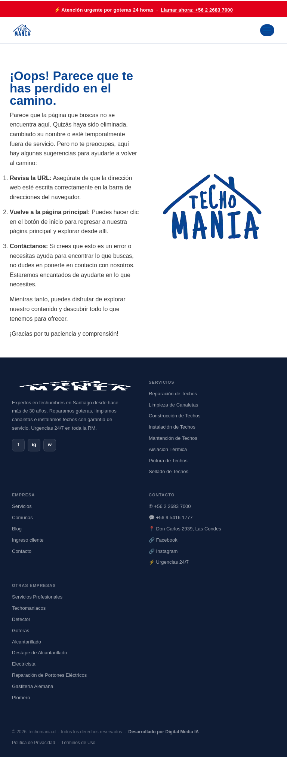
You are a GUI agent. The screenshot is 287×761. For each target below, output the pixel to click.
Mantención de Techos (173, 438)
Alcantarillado (26, 642)
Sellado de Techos (168, 471)
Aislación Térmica (168, 449)
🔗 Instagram (163, 551)
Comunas (22, 517)
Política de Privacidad (33, 742)
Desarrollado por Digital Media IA (163, 731)
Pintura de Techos (168, 460)
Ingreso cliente (28, 540)
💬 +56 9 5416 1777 (171, 517)
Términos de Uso (78, 742)
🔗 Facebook (163, 540)
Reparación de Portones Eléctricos (49, 675)
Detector (21, 619)
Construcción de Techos (175, 415)
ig (34, 444)
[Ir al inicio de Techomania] (22, 30)
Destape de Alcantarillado (39, 652)
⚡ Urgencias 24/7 (169, 562)
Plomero (21, 697)
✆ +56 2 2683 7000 (170, 506)
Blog (17, 529)
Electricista (24, 664)
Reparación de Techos (173, 393)
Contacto (21, 551)
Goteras (20, 630)
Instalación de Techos (172, 427)
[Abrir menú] (267, 30)
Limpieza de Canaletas (173, 405)
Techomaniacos (29, 608)
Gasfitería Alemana (32, 686)
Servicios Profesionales (37, 597)
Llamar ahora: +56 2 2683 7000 (197, 10)
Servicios (22, 506)
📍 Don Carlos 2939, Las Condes (185, 529)
